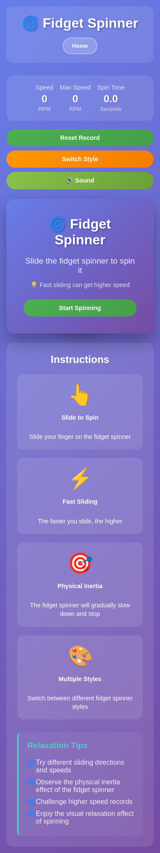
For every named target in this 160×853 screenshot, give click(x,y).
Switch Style (80, 159)
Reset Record (80, 137)
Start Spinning (80, 308)
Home (80, 46)
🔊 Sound (80, 180)
